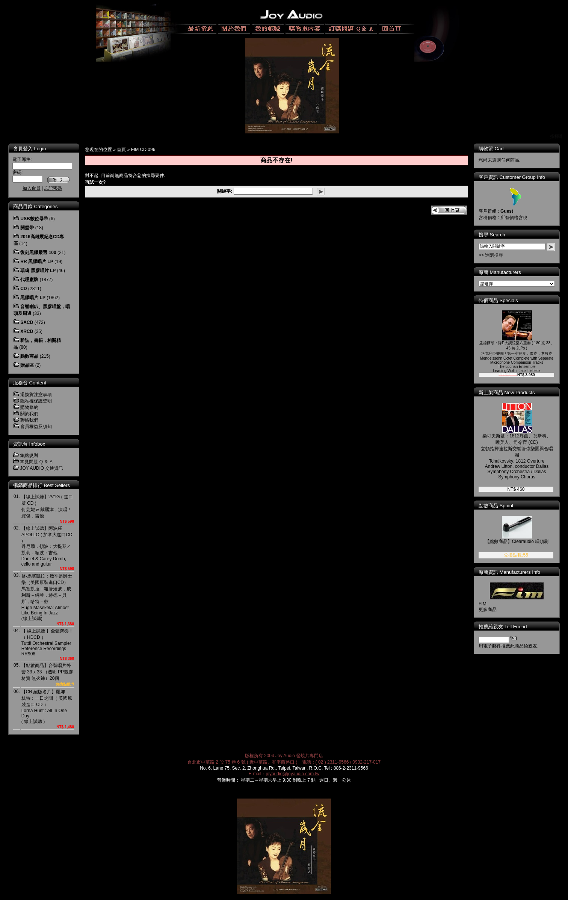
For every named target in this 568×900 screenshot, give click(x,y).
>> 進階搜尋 (491, 255)
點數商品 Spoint (496, 505)
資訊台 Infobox (29, 444)
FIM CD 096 (143, 149)
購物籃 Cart (491, 148)
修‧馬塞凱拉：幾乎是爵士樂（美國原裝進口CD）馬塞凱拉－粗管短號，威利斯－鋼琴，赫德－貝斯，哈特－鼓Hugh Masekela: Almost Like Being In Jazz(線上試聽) (46, 597)
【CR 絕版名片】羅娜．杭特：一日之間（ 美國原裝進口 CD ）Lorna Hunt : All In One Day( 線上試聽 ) (46, 706)
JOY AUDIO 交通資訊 (41, 468)
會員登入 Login (29, 148)
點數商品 (29, 356)
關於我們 (29, 413)
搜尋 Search (492, 234)
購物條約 (29, 407)
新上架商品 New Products (507, 392)
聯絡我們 (29, 420)
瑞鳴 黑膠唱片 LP (38, 270)
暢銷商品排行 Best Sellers (41, 485)
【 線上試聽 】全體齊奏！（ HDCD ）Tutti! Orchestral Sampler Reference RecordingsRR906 (47, 642)
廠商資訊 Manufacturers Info (509, 572)
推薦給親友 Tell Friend (503, 626)
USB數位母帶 (34, 218)
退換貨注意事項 (36, 394)
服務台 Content (29, 383)
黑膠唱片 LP (32, 297)
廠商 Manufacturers (500, 272)
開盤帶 (27, 227)
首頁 (121, 149)
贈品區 (27, 365)
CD (23, 288)
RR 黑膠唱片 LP (36, 261)
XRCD (26, 331)
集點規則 (29, 455)
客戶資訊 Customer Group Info (512, 177)
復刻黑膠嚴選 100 (38, 252)
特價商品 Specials (498, 300)
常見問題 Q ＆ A (36, 461)
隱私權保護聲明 (36, 401)
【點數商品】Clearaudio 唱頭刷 (516, 541)
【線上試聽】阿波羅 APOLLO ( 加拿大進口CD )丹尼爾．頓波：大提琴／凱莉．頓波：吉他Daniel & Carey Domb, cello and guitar (47, 546)
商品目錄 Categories (35, 206)
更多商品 (488, 609)
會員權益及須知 (36, 426)
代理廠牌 (29, 279)
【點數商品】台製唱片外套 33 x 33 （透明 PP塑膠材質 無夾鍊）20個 (47, 672)
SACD (26, 322)
